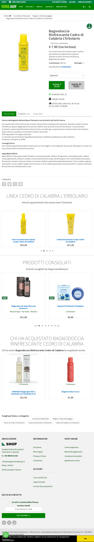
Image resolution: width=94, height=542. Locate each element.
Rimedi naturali (61, 7)
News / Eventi (7, 465)
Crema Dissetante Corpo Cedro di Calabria (70, 240)
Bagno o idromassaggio (63, 418)
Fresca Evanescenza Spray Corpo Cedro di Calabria (23, 240)
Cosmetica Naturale (40, 418)
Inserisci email (23, 507)
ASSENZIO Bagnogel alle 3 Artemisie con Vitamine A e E (23, 392)
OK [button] (85, 539)
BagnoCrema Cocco (70, 391)
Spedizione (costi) (72, 460)
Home (21, 7)
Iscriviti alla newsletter (43, 486)
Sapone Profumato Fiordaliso (70, 306)
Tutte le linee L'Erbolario (14, 422)
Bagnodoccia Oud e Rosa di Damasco (23, 307)
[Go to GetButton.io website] (6, 539)
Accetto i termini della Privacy (23, 502)
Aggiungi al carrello (57, 85)
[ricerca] (90, 7)
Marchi (40, 7)
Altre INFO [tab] (38, 113)
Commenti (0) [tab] (24, 113)
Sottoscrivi (23, 515)
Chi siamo (37, 447)
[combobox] (66, 75)
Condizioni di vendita (73, 456)
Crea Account (85, 2)
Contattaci (37, 460)
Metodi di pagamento (73, 451)
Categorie (29, 7)
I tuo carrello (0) (40, 477)
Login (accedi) (39, 482)
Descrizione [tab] (9, 113)
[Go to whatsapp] (6, 535)
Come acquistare (71, 447)
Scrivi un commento (59, 43)
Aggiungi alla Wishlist (76, 85)
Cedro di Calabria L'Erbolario (67, 422)
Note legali (38, 451)
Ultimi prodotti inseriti (11, 469)
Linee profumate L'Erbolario (40, 422)
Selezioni (50, 7)
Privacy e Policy (39, 456)
